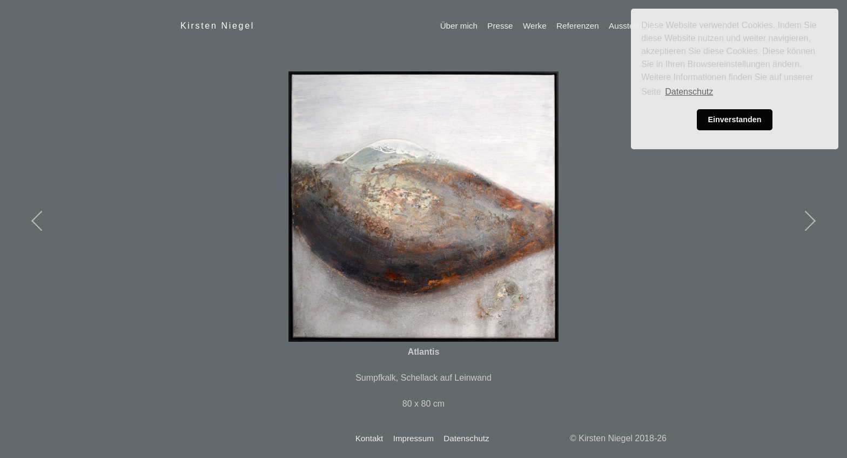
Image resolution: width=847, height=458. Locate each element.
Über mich (459, 25)
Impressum (413, 438)
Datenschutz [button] (689, 91)
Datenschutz (466, 438)
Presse (500, 25)
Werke (535, 25)
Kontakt (369, 438)
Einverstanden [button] (734, 119)
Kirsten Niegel (217, 25)
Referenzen (577, 25)
